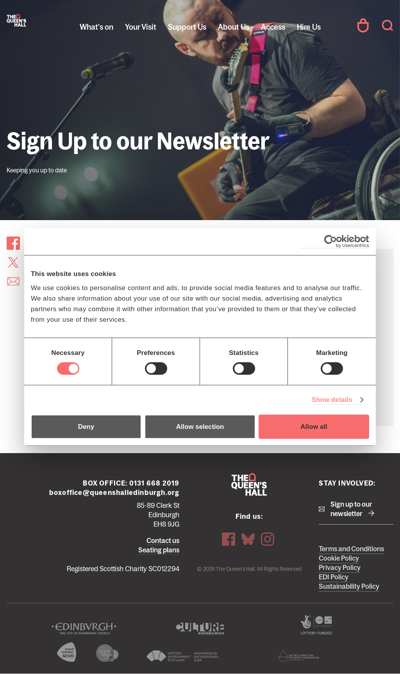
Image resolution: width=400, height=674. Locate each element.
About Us (233, 27)
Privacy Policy (340, 568)
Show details (332, 399)
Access (273, 27)
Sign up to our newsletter (351, 509)
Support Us (187, 27)
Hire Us (309, 27)
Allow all (313, 426)
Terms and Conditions (351, 549)
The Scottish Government (316, 625)
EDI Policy (333, 577)
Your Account (363, 25)
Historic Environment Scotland (183, 656)
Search (387, 25)
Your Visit (140, 27)
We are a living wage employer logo (107, 653)
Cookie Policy (339, 558)
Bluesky (248, 539)
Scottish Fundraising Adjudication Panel (299, 656)
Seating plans (158, 550)
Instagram (267, 539)
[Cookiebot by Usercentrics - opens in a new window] (335, 241)
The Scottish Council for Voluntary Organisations (66, 652)
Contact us (162, 541)
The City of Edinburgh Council (84, 629)
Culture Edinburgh (200, 629)
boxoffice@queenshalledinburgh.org (114, 493)
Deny (86, 426)
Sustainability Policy (349, 586)
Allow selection (200, 426)
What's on (96, 27)
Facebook (228, 539)
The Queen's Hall (16, 20)
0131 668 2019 (154, 483)
